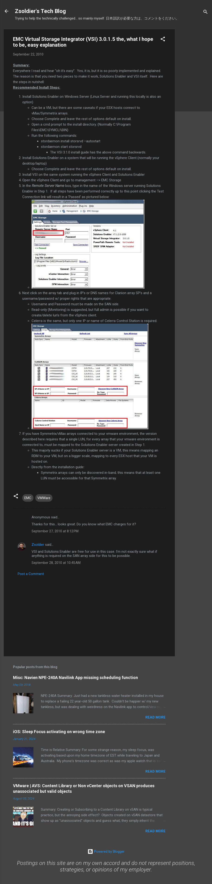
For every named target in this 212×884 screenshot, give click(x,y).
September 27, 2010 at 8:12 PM (55, 531)
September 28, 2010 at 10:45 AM (56, 563)
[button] (163, 39)
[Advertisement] (193, 99)
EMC (27, 498)
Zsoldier (38, 545)
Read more (155, 717)
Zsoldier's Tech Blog (40, 11)
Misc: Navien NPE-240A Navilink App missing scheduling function (75, 677)
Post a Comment (31, 574)
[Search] (205, 13)
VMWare (43, 498)
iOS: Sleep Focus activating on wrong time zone (59, 731)
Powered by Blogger (106, 851)
